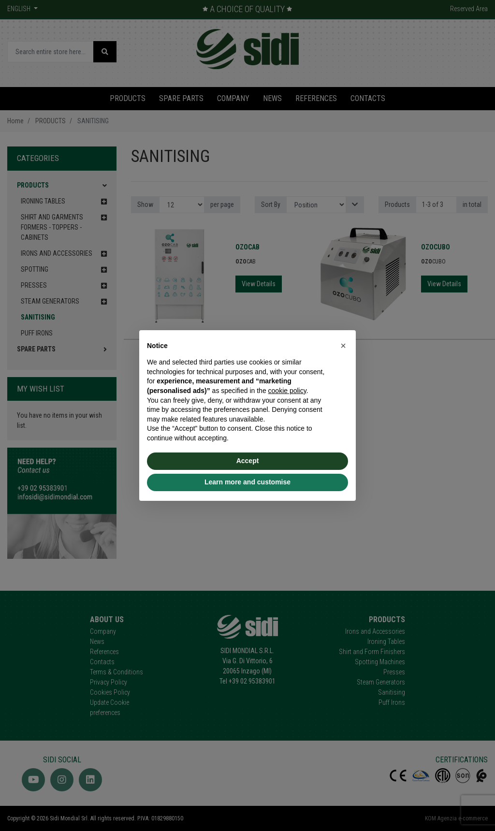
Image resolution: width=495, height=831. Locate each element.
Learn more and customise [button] (247, 482)
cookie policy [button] (287, 390)
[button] (343, 345)
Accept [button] (247, 461)
